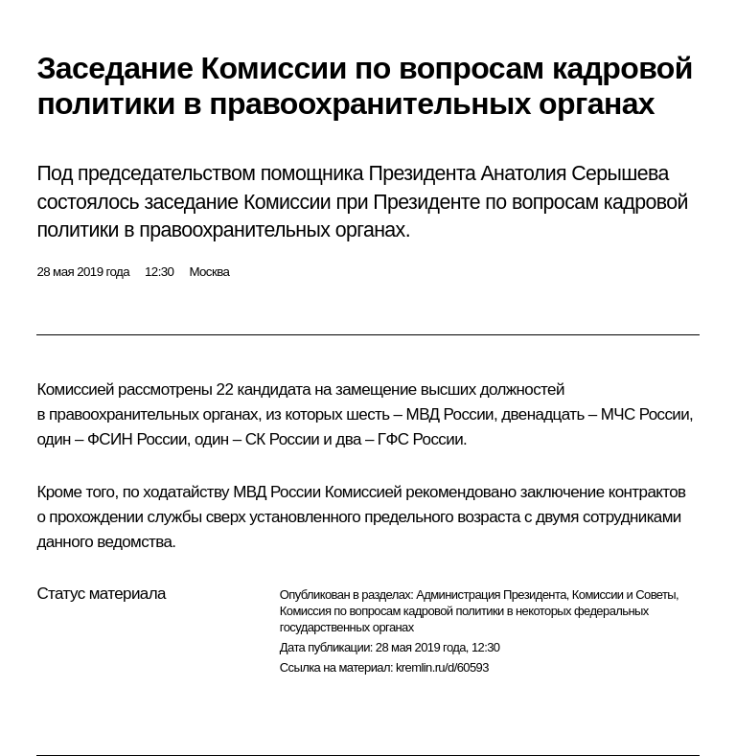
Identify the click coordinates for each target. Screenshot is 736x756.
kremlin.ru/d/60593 (442, 667)
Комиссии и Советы (624, 594)
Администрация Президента (491, 594)
